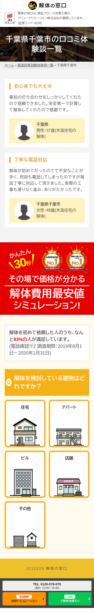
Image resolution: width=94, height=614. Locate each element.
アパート (69, 407)
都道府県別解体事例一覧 (35, 65)
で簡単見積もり (69, 598)
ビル (25, 458)
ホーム (9, 65)
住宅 (25, 407)
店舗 (69, 458)
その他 (25, 509)
